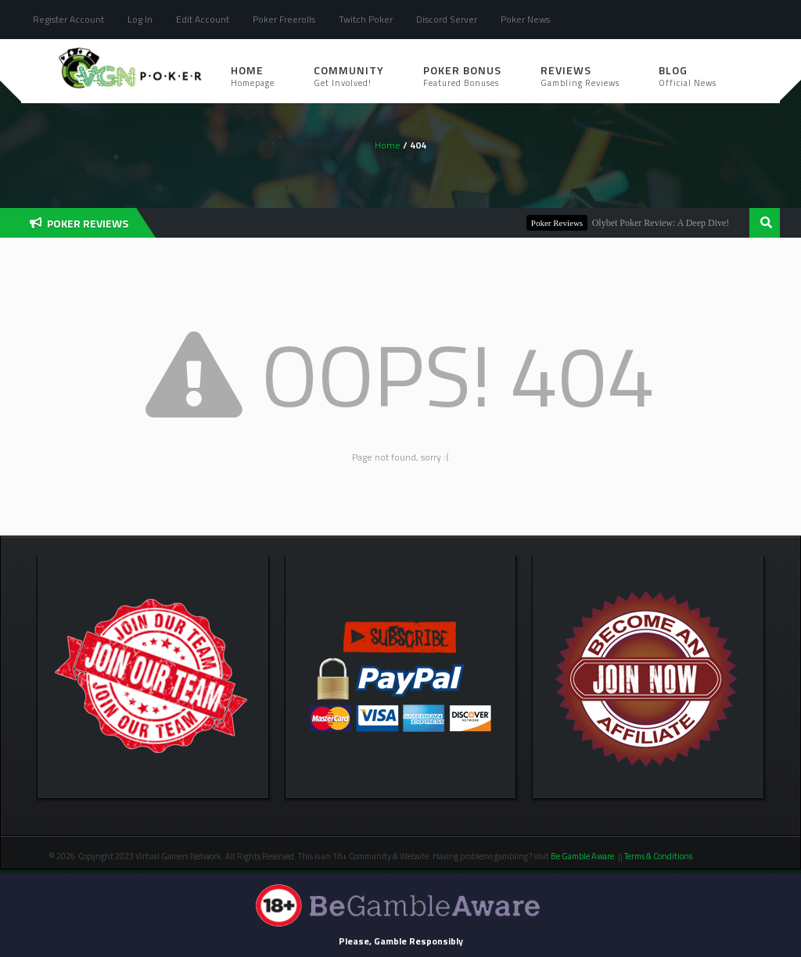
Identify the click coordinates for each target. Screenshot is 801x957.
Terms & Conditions (659, 856)
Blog (688, 75)
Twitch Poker (366, 19)
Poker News (525, 19)
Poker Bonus (462, 75)
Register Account (68, 19)
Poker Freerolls (284, 19)
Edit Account (202, 19)
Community (349, 75)
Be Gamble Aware (582, 856)
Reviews (580, 75)
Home (253, 75)
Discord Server (446, 19)
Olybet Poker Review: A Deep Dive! (668, 223)
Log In (140, 19)
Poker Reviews (564, 223)
